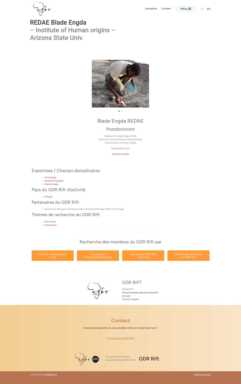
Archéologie (50, 177)
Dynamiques (50, 225)
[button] (121, 111)
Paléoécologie (51, 184)
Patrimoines (50, 221)
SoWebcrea (51, 374)
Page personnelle (120, 154)
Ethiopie (48, 196)
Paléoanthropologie (54, 180)
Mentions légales (130, 299)
